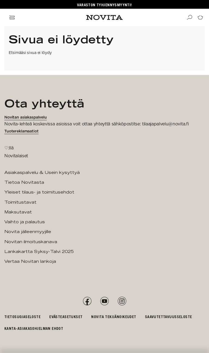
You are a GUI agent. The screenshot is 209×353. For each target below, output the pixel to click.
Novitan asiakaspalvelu (25, 117)
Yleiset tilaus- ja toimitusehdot (39, 192)
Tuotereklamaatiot (21, 131)
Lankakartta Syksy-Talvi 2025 (39, 251)
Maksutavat (18, 212)
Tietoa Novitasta (24, 182)
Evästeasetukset (65, 316)
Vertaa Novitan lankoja (30, 261)
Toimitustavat (20, 202)
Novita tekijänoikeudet (113, 316)
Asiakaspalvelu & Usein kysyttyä (42, 172)
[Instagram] (122, 301)
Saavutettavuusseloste (168, 316)
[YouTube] (104, 301)
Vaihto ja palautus (24, 221)
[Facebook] (87, 301)
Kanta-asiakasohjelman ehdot (33, 328)
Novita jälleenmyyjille (27, 231)
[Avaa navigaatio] (12, 17)
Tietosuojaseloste (22, 316)
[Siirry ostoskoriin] (200, 17)
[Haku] (189, 17)
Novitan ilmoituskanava (30, 241)
